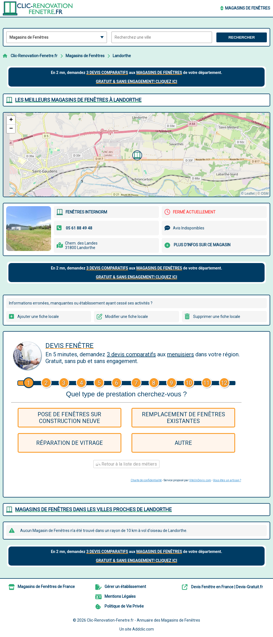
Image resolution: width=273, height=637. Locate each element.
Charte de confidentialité (146, 480)
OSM (265, 194)
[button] (136, 154)
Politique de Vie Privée (124, 606)
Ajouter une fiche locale (38, 316)
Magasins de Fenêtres (247, 8)
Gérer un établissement (125, 586)
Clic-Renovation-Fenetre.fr (34, 56)
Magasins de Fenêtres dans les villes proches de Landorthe (93, 509)
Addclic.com (143, 629)
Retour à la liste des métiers (126, 464)
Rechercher (241, 37)
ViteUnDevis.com (200, 480)
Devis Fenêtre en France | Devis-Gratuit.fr (227, 587)
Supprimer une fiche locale (216, 316)
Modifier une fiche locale (126, 316)
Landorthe (122, 56)
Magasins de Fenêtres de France (46, 586)
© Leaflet (248, 194)
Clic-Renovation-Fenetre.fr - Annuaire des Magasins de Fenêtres (143, 620)
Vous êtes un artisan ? (227, 480)
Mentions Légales (120, 596)
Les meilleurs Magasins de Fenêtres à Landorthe (78, 100)
